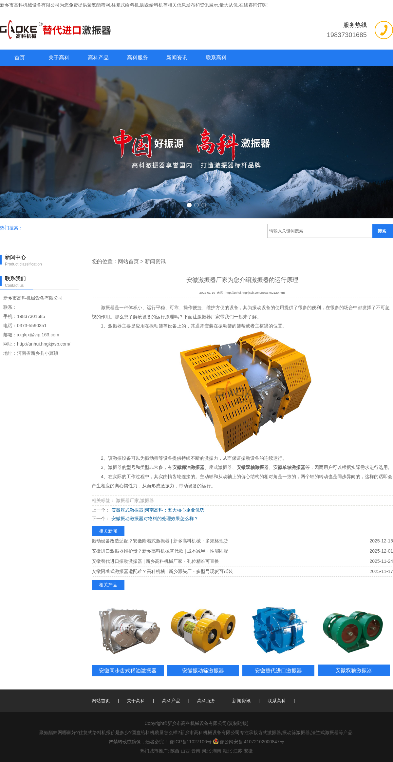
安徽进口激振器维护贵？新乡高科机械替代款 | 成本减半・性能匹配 (160, 551)
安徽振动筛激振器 (203, 670)
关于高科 (58, 57)
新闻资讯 (176, 57)
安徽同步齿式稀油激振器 (128, 670)
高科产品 (98, 57)
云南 (195, 750)
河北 (206, 750)
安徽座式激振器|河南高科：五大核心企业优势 (157, 510)
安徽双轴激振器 (353, 670)
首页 (19, 57)
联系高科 (216, 57)
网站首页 (128, 261)
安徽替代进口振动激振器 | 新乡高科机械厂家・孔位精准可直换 (155, 561)
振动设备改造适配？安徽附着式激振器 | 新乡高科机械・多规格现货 (160, 540)
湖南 (216, 750)
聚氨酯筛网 (98, 5)
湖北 (227, 750)
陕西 (174, 750)
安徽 (248, 750)
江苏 (237, 750)
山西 (185, 750)
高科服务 (137, 57)
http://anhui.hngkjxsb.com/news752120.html (255, 292)
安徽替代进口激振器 (278, 670)
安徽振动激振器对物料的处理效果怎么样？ (154, 518)
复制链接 (238, 723)
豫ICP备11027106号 (191, 741)
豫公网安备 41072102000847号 (248, 741)
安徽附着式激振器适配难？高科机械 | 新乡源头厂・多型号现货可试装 (162, 571)
